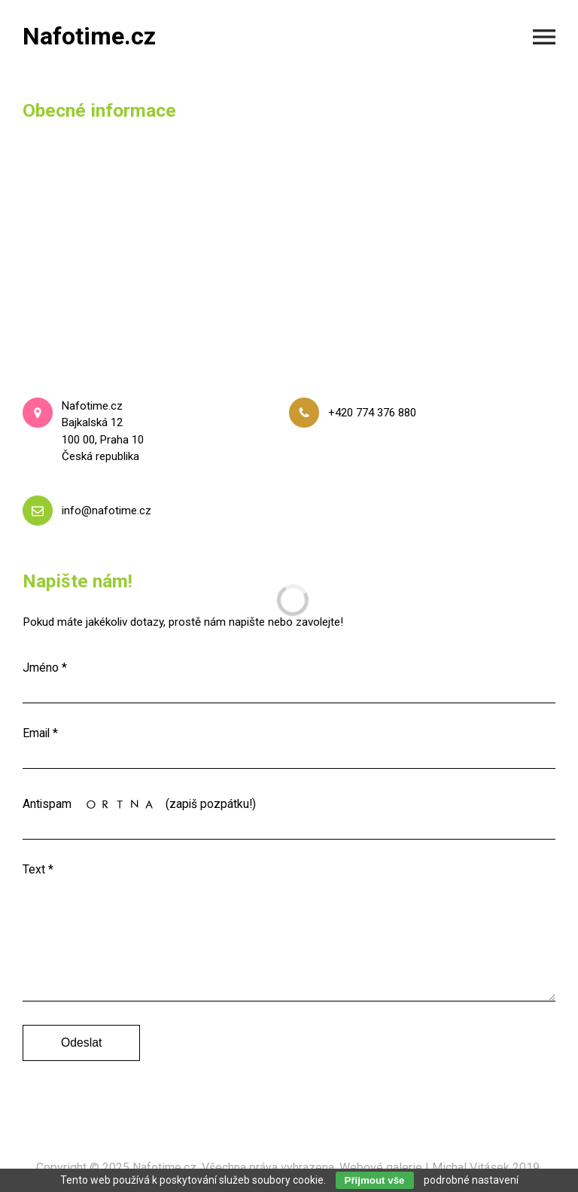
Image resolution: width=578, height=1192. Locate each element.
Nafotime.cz (164, 1167)
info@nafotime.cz (106, 510)
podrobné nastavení (471, 1180)
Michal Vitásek (471, 1167)
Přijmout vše (375, 1180)
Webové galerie (380, 1167)
